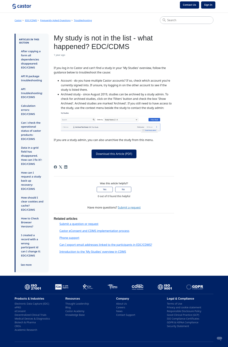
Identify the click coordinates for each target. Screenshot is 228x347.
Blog (68, 307)
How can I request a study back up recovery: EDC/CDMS (31, 181)
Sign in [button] (208, 4)
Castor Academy (74, 311)
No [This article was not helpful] (123, 189)
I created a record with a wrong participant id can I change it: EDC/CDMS (31, 245)
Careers (120, 307)
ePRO (18, 307)
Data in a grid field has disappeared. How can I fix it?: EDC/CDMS (31, 156)
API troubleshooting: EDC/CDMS (32, 93)
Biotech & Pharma (25, 322)
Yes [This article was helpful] (105, 189)
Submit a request (129, 207)
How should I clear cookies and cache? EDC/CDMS (32, 203)
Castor (18, 20)
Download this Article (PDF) (114, 154)
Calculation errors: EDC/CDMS (28, 110)
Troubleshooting (83, 20)
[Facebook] (55, 167)
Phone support (69, 238)
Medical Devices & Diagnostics (32, 318)
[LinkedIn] (65, 167)
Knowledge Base (75, 315)
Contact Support (125, 315)
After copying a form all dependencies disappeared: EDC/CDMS (31, 59)
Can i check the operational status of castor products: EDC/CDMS (31, 131)
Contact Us (189, 4)
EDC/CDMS (31, 20)
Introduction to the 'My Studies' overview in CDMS (92, 252)
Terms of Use (174, 303)
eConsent (20, 311)
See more (26, 264)
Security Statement (178, 326)
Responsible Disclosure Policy (184, 311)
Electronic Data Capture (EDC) (32, 303)
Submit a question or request (79, 224)
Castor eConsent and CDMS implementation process (94, 231)
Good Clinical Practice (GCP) (183, 315)
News (119, 311)
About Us (121, 303)
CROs (18, 326)
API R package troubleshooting (31, 78)
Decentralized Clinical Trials (30, 315)
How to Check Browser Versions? (30, 222)
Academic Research (26, 329)
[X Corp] (60, 167)
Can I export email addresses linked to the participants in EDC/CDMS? (105, 245)
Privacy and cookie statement (184, 307)
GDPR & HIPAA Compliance (182, 322)
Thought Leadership (77, 303)
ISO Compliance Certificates (183, 318)
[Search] (186, 20)
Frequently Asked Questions (55, 20)
